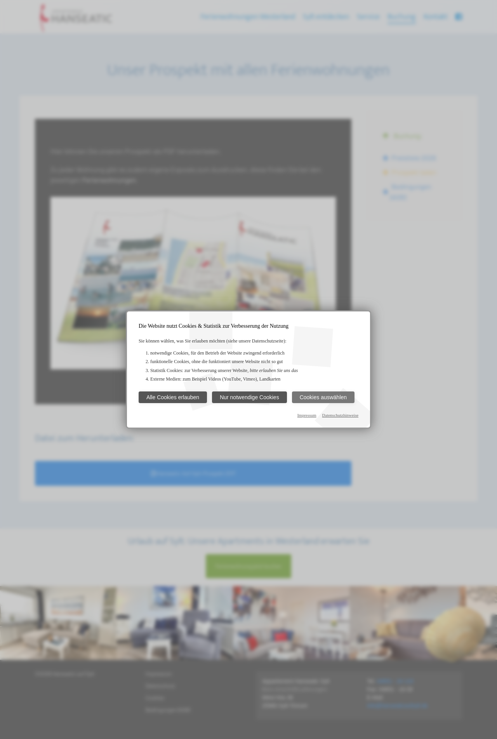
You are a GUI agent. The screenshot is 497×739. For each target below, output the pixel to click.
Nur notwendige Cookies (249, 397)
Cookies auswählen (323, 397)
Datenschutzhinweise (340, 415)
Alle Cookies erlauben (172, 397)
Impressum (306, 415)
